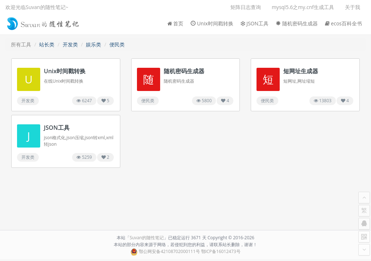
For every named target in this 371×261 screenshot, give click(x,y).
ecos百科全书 (343, 23)
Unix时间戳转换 (212, 23)
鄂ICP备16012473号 (221, 251)
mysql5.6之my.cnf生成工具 (303, 7)
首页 (175, 23)
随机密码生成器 (297, 23)
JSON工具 (255, 23)
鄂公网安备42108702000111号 (169, 251)
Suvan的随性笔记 (147, 238)
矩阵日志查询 (245, 7)
